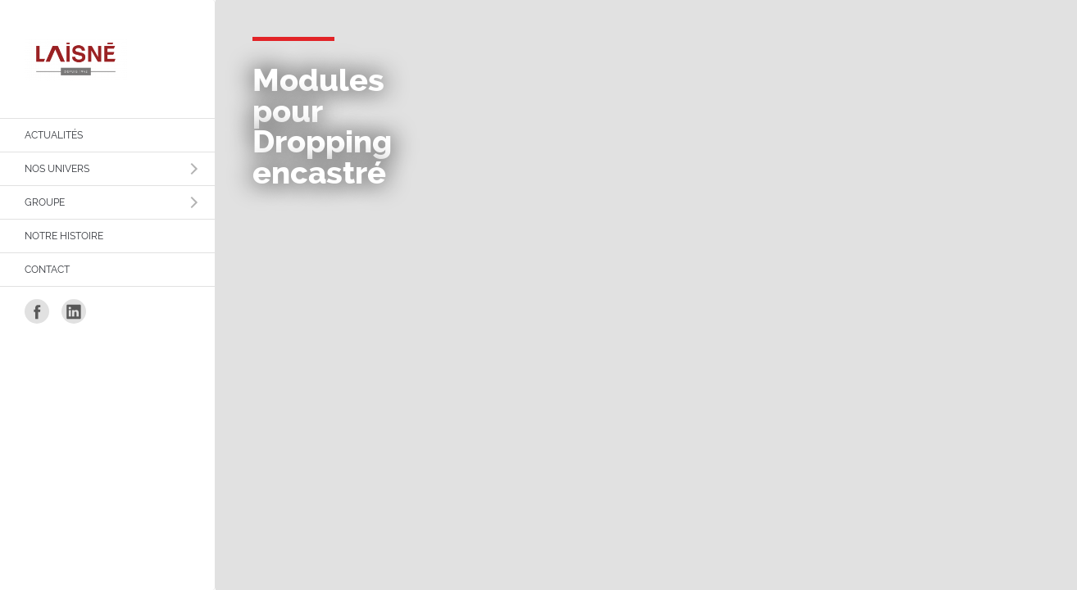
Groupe (45, 202)
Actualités (54, 135)
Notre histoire (64, 236)
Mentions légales (833, 154)
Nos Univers (57, 169)
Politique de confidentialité (854, 186)
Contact (47, 269)
